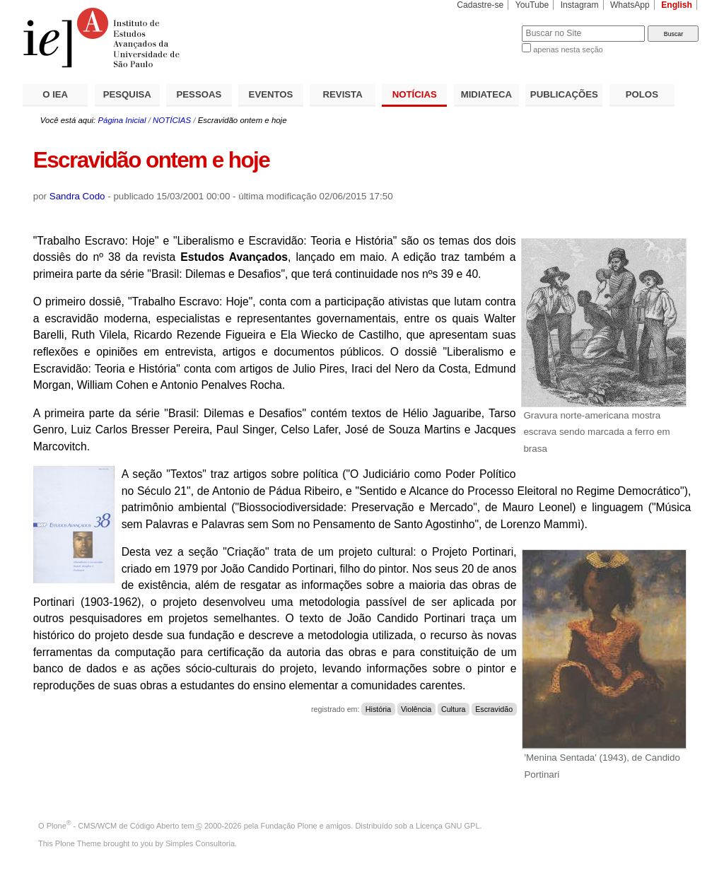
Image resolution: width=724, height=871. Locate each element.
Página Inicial (122, 120)
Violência (416, 709)
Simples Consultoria (200, 843)
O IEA (55, 94)
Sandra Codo (77, 196)
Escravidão (494, 709)
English (676, 5)
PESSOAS (199, 94)
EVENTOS (271, 94)
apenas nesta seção (567, 49)
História (378, 709)
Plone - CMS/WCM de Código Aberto (113, 826)
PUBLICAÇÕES (564, 94)
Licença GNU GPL (447, 826)
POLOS (642, 94)
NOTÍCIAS (414, 94)
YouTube (532, 5)
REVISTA (343, 94)
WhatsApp (630, 5)
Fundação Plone (289, 826)
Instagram (580, 5)
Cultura (453, 709)
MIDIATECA (486, 94)
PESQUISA (127, 94)
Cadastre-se (480, 5)
